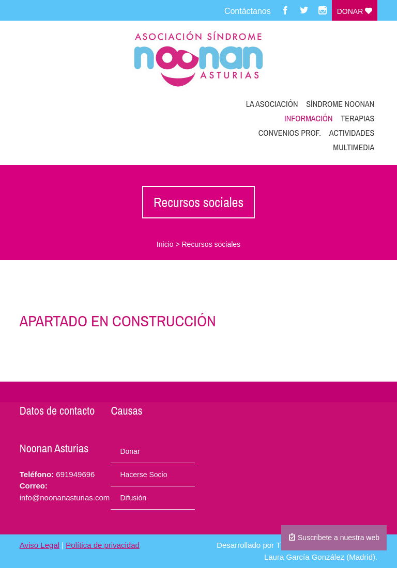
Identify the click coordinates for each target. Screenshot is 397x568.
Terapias (357, 118)
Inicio (165, 244)
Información (308, 118)
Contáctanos (247, 11)
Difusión (133, 498)
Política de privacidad (103, 545)
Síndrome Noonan (340, 103)
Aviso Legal (39, 545)
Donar (354, 11)
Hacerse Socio (143, 474)
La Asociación (272, 103)
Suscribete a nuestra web (333, 537)
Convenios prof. (289, 132)
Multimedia (353, 147)
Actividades (352, 132)
